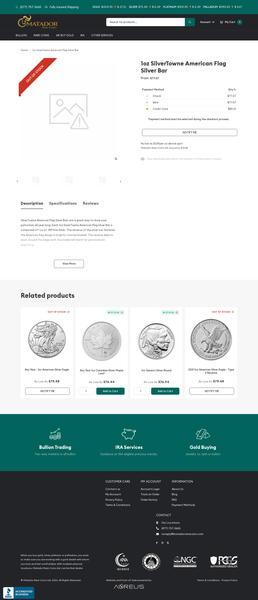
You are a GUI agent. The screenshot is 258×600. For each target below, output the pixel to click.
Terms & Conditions (117, 505)
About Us (177, 489)
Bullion (21, 35)
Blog (174, 494)
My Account (113, 494)
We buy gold (65, 35)
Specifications (63, 203)
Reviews (91, 203)
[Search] (190, 22)
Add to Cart (110, 391)
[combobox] (145, 22)
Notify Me (190, 132)
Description (32, 203)
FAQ (174, 499)
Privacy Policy (113, 499)
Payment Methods (183, 505)
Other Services (102, 35)
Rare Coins (41, 35)
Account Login (150, 489)
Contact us (112, 489)
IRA (82, 35)
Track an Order (150, 494)
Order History (149, 499)
